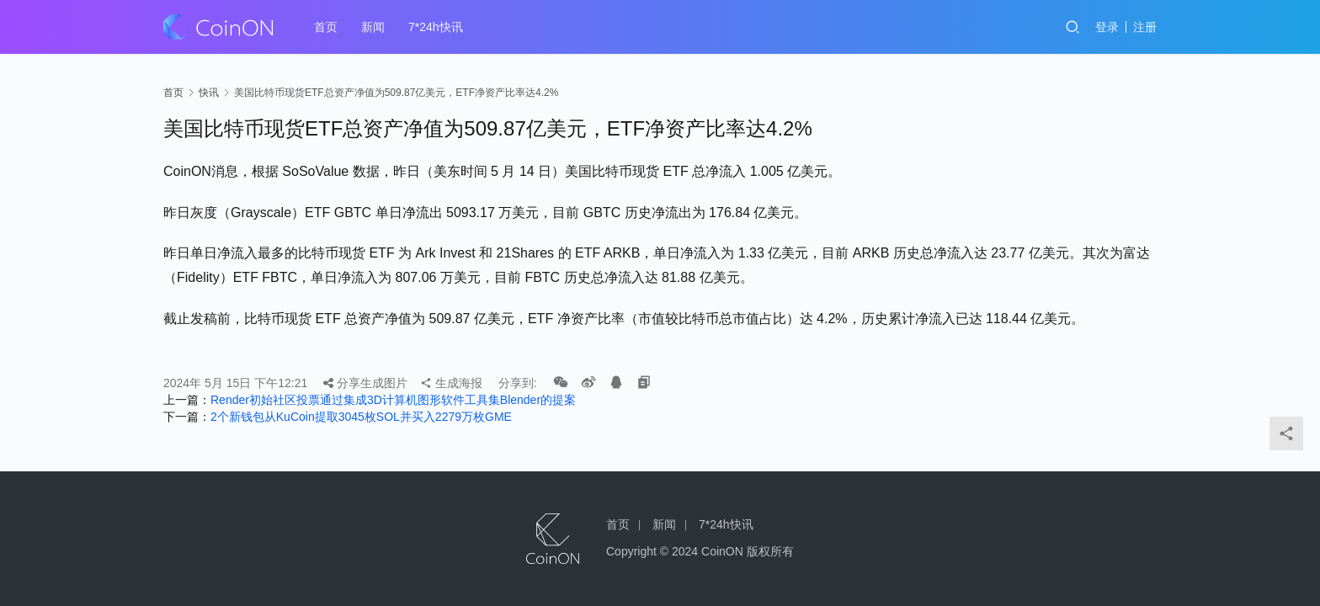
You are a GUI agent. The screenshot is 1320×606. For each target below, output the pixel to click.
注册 (1145, 27)
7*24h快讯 (435, 27)
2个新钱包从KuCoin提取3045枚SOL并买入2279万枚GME (361, 416)
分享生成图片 (365, 383)
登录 (1107, 27)
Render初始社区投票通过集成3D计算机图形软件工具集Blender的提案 (393, 400)
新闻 (373, 27)
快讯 (209, 92)
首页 (326, 27)
